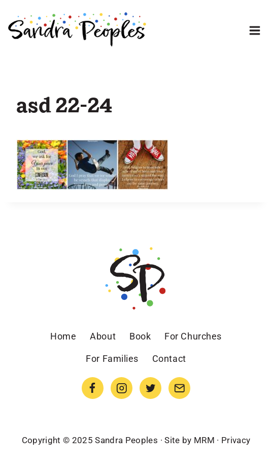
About (103, 336)
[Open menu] (254, 30)
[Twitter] (150, 388)
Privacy (235, 440)
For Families (112, 358)
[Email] (179, 388)
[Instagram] (121, 388)
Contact (169, 358)
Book (140, 336)
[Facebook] (93, 388)
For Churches (192, 336)
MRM (204, 440)
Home (63, 336)
